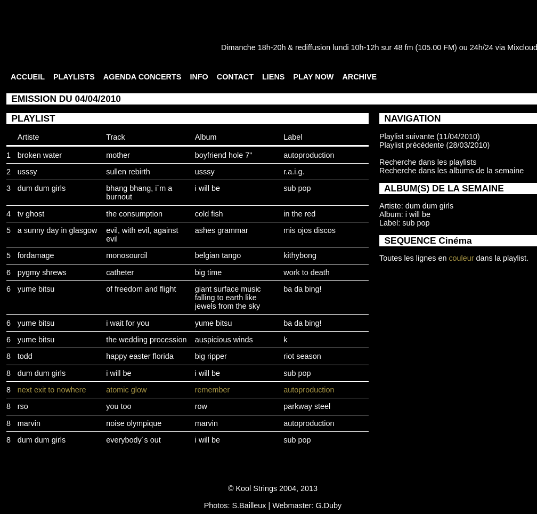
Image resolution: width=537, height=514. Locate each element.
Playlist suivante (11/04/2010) (429, 136)
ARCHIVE (359, 77)
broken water (40, 155)
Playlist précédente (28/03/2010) (434, 145)
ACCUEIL (28, 77)
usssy (27, 171)
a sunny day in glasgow (57, 230)
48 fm (403, 47)
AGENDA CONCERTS (142, 77)
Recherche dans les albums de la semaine (451, 170)
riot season (302, 356)
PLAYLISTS (74, 77)
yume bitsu (36, 289)
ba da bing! (302, 289)
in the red (299, 214)
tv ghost (31, 214)
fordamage (36, 255)
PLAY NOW (313, 77)
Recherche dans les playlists (427, 162)
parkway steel (306, 406)
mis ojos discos (309, 230)
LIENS (273, 77)
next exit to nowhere (52, 390)
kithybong (299, 255)
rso (23, 406)
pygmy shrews (42, 272)
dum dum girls (42, 188)
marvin (29, 423)
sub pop (297, 188)
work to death (306, 272)
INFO (199, 77)
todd (25, 356)
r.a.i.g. (293, 171)
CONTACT (235, 77)
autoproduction (308, 155)
